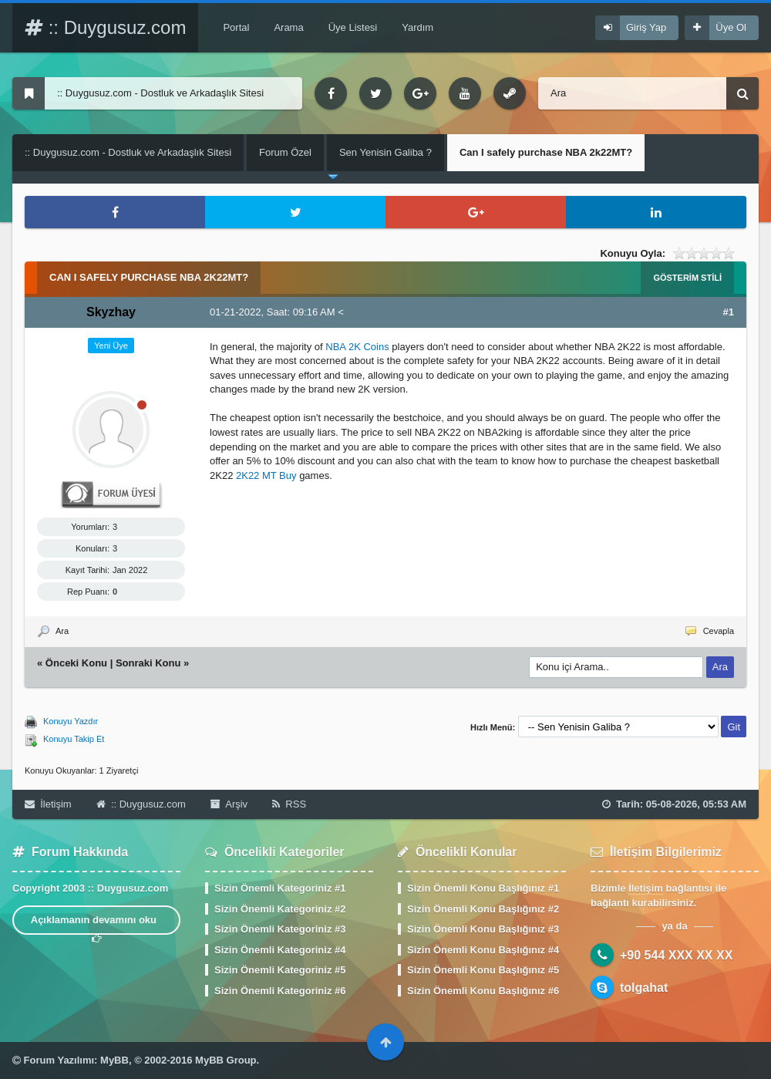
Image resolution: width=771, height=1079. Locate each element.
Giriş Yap (646, 27)
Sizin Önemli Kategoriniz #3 (279, 929)
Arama (288, 27)
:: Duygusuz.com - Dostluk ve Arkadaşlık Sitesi (128, 152)
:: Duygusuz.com (105, 27)
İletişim (48, 804)
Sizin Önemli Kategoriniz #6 (279, 990)
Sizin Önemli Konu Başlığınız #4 (483, 950)
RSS (289, 804)
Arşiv (228, 804)
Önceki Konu (76, 663)
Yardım (417, 27)
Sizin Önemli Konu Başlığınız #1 (483, 888)
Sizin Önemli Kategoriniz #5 (279, 970)
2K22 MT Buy (266, 475)
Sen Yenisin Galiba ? (385, 152)
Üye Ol (730, 27)
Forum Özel (285, 152)
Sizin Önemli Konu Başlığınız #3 (483, 929)
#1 (728, 312)
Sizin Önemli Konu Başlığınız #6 (483, 990)
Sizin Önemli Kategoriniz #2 (279, 909)
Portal (236, 27)
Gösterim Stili (687, 277)
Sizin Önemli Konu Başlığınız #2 (483, 909)
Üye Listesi (353, 27)
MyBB (114, 1060)
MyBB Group (225, 1060)
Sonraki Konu (148, 663)
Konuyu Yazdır (70, 721)
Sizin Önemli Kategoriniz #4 (279, 950)
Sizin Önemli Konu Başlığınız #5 (483, 970)
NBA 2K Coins (357, 346)
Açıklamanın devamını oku (97, 924)
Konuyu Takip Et (73, 738)
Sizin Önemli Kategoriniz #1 (279, 888)
